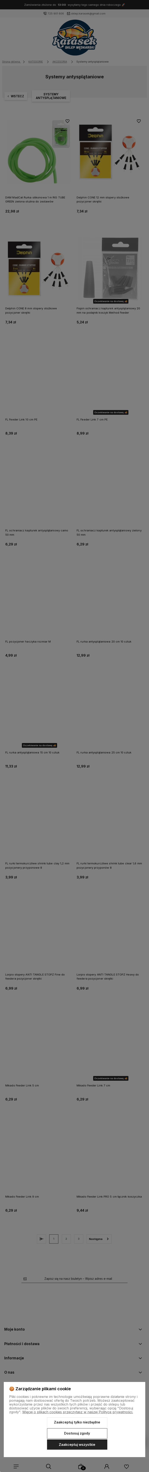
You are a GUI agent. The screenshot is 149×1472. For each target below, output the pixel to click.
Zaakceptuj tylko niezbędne (77, 1422)
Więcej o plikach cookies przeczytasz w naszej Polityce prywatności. (77, 1412)
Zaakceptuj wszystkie (77, 1444)
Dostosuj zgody (77, 1433)
